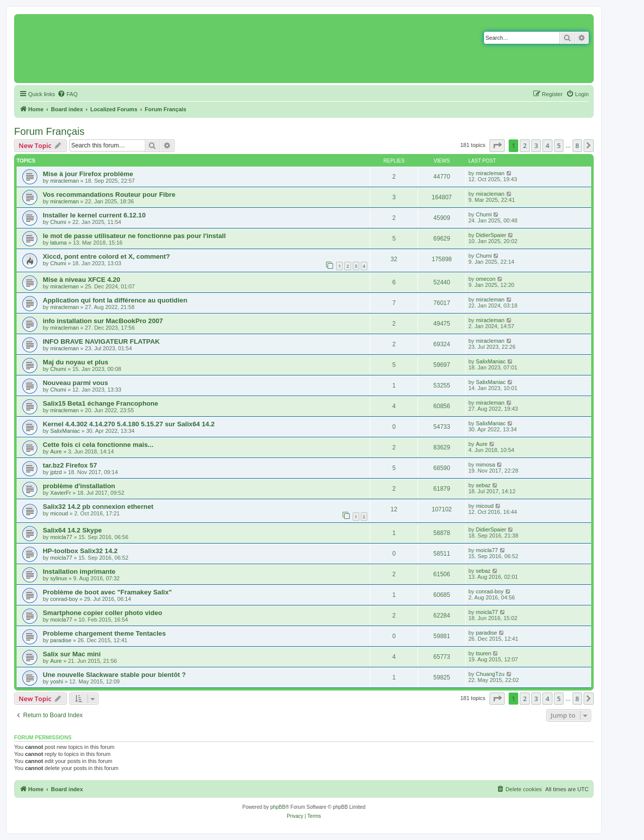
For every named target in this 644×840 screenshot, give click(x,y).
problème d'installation (79, 486)
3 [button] (536, 145)
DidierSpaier (491, 235)
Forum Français (49, 131)
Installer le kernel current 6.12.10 (94, 215)
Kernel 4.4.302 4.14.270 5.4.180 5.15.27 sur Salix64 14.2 (129, 424)
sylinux (58, 578)
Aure (56, 451)
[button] (497, 145)
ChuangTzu (490, 674)
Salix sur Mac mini (72, 654)
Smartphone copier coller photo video (102, 613)
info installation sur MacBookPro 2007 (103, 321)
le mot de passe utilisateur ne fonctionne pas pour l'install (134, 236)
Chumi (58, 222)
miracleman (64, 181)
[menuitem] (67, 94)
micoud (59, 513)
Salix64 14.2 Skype (72, 530)
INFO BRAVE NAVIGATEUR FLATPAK (101, 341)
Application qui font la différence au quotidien (115, 300)
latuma (58, 243)
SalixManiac (491, 361)
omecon (486, 279)
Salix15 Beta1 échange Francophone (100, 403)
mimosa (486, 465)
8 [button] (577, 145)
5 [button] (558, 145)
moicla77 (61, 537)
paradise (60, 640)
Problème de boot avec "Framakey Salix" (107, 592)
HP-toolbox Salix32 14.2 (80, 551)
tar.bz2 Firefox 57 (70, 465)
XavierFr (60, 493)
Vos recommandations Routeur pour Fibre (109, 194)
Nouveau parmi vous (75, 383)
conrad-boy (64, 599)
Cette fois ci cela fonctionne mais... (98, 444)
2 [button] (524, 145)
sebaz (483, 485)
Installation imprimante (79, 571)
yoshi (56, 681)
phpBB (277, 807)
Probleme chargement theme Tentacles (104, 633)
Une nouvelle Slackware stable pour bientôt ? (114, 674)
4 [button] (547, 145)
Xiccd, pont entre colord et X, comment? (106, 256)
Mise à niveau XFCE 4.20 (81, 279)
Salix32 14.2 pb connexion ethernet (98, 506)
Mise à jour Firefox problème (88, 174)
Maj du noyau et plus (75, 362)
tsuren (484, 653)
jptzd (56, 472)
